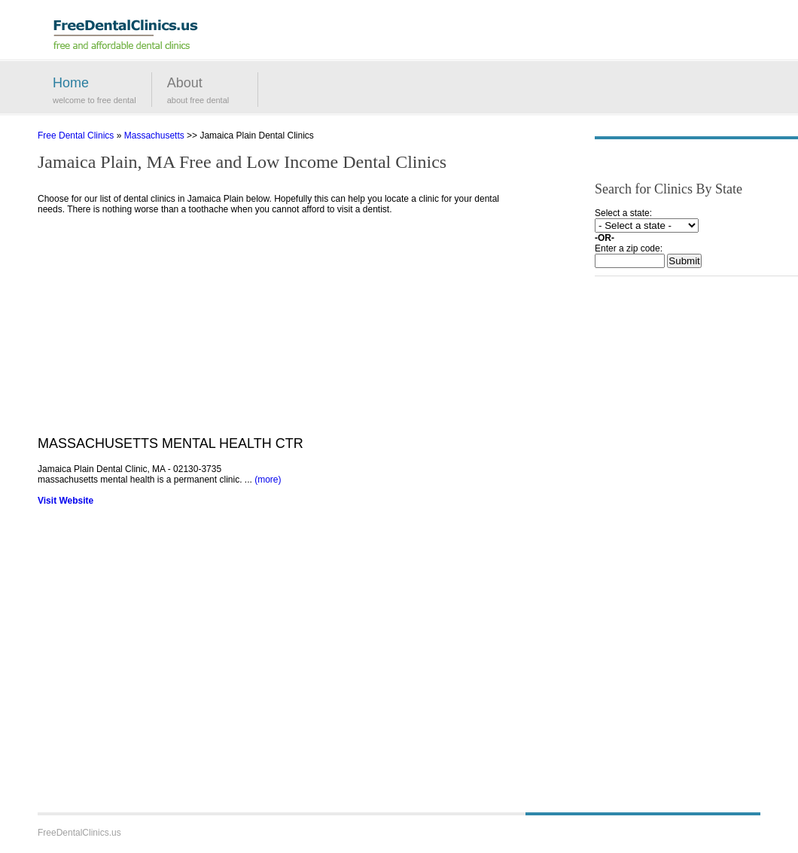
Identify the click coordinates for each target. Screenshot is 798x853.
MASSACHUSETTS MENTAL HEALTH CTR (170, 443)
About (185, 82)
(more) (267, 479)
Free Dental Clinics (76, 135)
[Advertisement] (282, 330)
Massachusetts (154, 135)
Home (71, 82)
